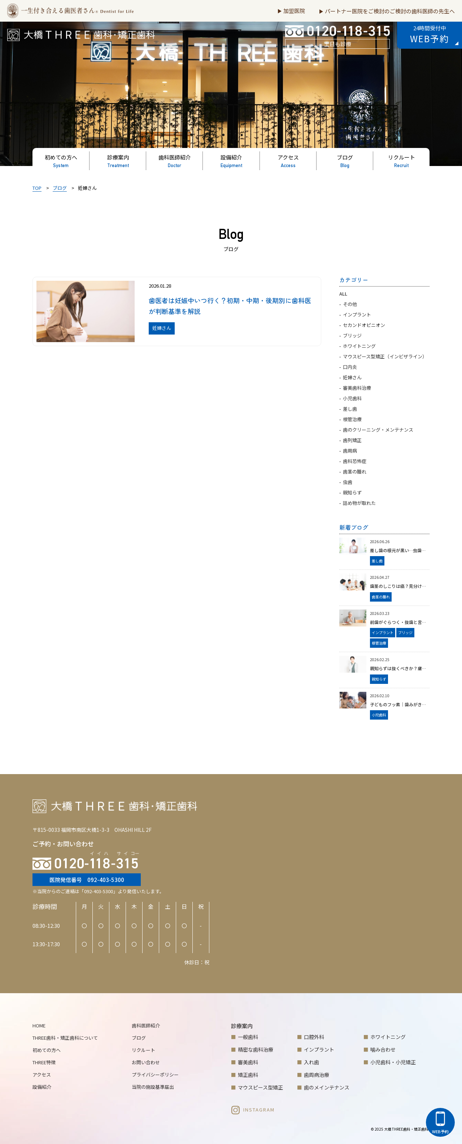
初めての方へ (46, 1050)
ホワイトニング (359, 345)
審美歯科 (248, 1062)
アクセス (41, 1074)
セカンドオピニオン (364, 325)
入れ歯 (311, 1062)
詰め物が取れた (359, 502)
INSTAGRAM (253, 1109)
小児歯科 (352, 398)
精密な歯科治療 (255, 1049)
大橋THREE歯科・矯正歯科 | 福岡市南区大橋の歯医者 (76, 40)
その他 (350, 304)
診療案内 (242, 1026)
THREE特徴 (44, 1062)
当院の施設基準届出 (153, 1086)
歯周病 (350, 450)
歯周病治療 (316, 1074)
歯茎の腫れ (354, 471)
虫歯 (347, 482)
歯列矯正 (352, 440)
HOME (38, 1025)
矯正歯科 (248, 1074)
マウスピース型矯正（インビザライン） (385, 356)
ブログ (139, 1037)
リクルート (143, 1050)
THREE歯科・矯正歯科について (65, 1037)
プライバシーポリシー (155, 1074)
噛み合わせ (383, 1049)
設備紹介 (41, 1086)
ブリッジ (352, 335)
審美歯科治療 (357, 387)
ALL (343, 293)
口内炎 (350, 366)
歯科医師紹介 (146, 1025)
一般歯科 (248, 1036)
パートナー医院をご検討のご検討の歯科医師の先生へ (390, 11)
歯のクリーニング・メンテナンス (378, 429)
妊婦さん (352, 377)
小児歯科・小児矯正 (393, 1062)
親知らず (352, 492)
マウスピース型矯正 (260, 1087)
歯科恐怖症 (354, 461)
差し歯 (350, 408)
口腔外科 (314, 1036)
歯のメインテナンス (326, 1087)
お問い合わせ (146, 1062)
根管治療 (352, 419)
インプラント (357, 314)
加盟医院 (294, 10)
